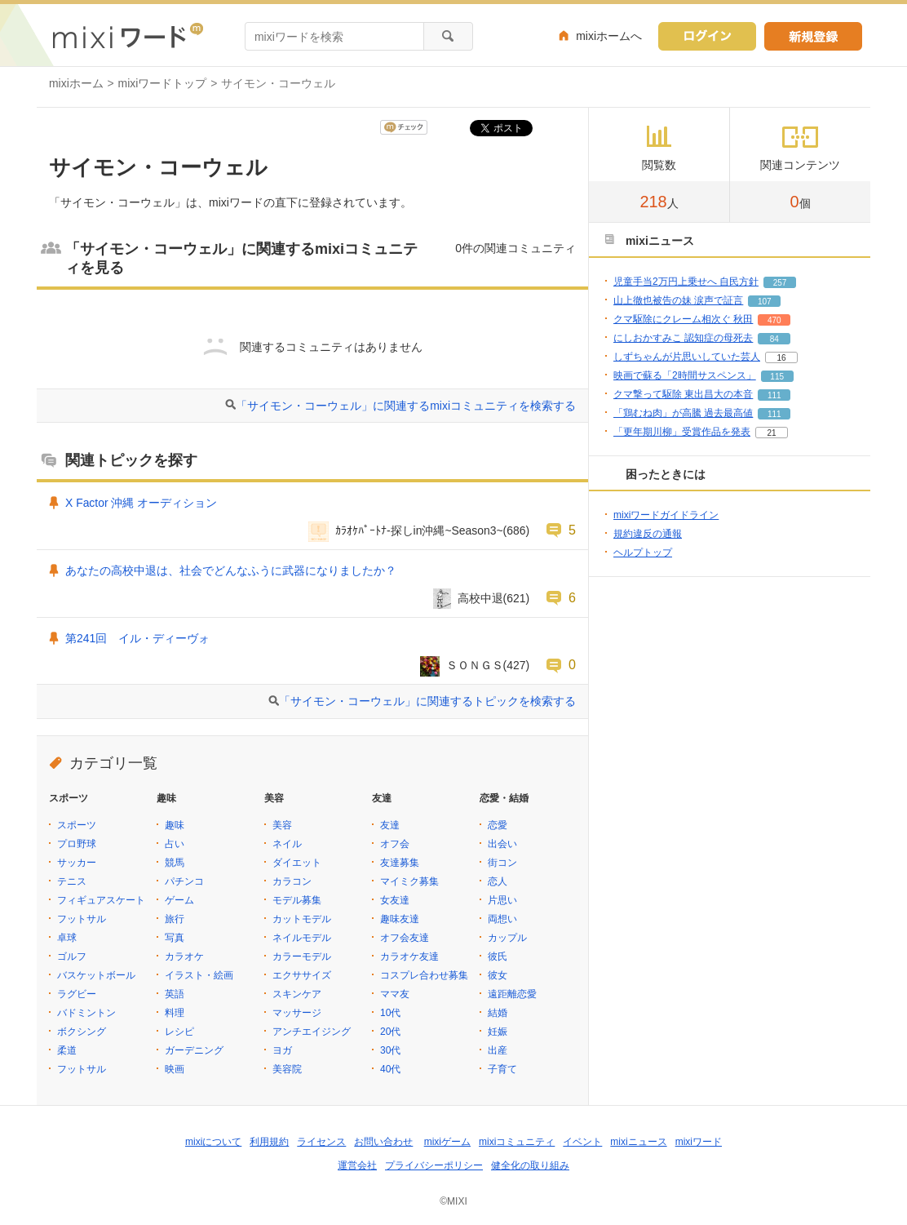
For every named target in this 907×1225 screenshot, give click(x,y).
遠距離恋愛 (512, 994)
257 (780, 282)
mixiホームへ (609, 35)
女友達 (394, 900)
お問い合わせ (383, 1141)
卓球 (67, 937)
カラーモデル (301, 956)
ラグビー (76, 994)
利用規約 (269, 1141)
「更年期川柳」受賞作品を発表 (681, 431)
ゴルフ (71, 956)
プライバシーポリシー (434, 1165)
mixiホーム (76, 83)
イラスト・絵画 (199, 975)
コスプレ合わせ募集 (424, 975)
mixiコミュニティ (517, 1141)
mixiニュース (638, 1141)
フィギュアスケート (101, 900)
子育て (502, 1069)
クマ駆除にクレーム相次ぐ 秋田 (683, 319)
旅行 (174, 919)
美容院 (287, 1069)
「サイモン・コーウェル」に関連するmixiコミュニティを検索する (406, 405)
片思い (502, 900)
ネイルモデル (301, 937)
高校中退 (480, 598)
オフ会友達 (404, 937)
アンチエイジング (311, 1031)
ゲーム (179, 900)
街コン (502, 862)
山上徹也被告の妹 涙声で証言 (678, 300)
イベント (582, 1141)
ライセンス (321, 1141)
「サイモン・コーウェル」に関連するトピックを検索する (427, 701)
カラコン (292, 881)
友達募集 (399, 862)
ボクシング (81, 1031)
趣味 (174, 825)
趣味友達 (399, 919)
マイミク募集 (409, 881)
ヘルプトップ (642, 552)
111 (774, 395)
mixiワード (698, 1141)
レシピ (179, 1031)
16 (780, 357)
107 (765, 301)
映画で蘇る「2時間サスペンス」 (684, 375)
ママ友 (394, 994)
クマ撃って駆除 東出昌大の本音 (683, 394)
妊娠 (497, 1031)
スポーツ (76, 825)
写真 (174, 937)
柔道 (67, 1050)
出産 (497, 1050)
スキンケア (296, 994)
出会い (502, 844)
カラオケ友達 (409, 956)
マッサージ (296, 1013)
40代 (390, 1069)
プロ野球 (76, 844)
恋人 (497, 881)
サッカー (76, 862)
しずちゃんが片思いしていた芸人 (686, 356)
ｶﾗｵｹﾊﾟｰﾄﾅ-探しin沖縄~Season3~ (419, 530)
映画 (174, 1069)
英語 (174, 994)
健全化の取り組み (530, 1165)
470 (774, 320)
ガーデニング (194, 1050)
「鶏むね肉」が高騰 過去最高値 (683, 413)
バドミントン (86, 1013)
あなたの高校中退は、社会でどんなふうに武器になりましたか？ (230, 570)
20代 (390, 1031)
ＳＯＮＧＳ (474, 665)
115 (777, 376)
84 (774, 339)
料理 (174, 1013)
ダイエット (296, 862)
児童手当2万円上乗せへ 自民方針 (686, 281)
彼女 (497, 975)
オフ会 (394, 844)
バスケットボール (96, 975)
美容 (282, 825)
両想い (502, 919)
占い (174, 844)
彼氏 (497, 956)
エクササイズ (301, 975)
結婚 (497, 1013)
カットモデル (301, 919)
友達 (390, 825)
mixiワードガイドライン (666, 515)
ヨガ (282, 1050)
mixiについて (213, 1141)
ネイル (287, 844)
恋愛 (497, 825)
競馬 (174, 862)
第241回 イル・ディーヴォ (137, 638)
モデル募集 (296, 900)
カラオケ (184, 956)
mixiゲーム (447, 1141)
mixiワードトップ (162, 83)
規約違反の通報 (647, 533)
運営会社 (357, 1165)
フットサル (81, 919)
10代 (390, 1013)
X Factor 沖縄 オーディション (141, 502)
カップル (507, 937)
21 (771, 432)
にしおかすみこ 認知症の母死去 (683, 338)
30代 (390, 1050)
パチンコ (184, 881)
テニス (71, 881)
